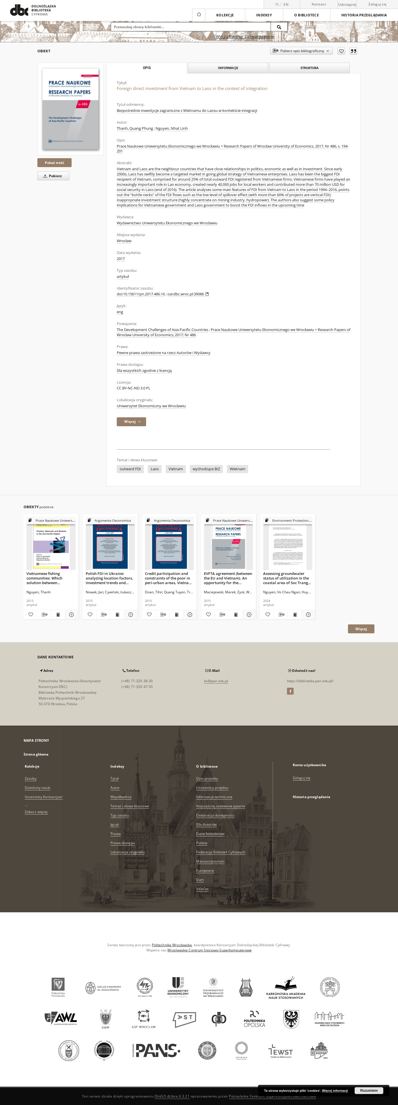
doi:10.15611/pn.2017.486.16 (141, 294)
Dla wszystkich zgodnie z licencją (144, 370)
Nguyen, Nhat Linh (172, 128)
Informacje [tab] (228, 68)
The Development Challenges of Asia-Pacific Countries (162, 329)
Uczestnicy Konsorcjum (44, 796)
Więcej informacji (335, 1090)
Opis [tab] (147, 68)
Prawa (115, 833)
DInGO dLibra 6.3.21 (172, 1096)
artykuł (123, 276)
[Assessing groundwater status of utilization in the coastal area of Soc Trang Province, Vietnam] (287, 543)
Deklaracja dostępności (215, 815)
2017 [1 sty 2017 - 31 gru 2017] (121, 258)
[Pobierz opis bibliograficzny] (44, 614)
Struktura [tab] (310, 68)
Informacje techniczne (214, 796)
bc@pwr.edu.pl (216, 680)
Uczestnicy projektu (212, 787)
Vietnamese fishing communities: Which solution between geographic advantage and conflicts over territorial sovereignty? (50, 578)
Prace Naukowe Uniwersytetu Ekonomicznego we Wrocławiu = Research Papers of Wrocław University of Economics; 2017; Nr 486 (233, 332)
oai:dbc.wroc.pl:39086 (188, 294)
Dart (199, 879)
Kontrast (319, 4)
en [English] (286, 4)
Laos (155, 469)
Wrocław (124, 240)
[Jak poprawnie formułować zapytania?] (284, 36)
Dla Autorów (206, 824)
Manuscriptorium (210, 861)
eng (120, 311)
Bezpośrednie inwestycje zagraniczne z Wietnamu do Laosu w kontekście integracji (187, 110)
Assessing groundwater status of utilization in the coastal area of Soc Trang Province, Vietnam (286, 578)
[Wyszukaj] (279, 26)
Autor (115, 787)
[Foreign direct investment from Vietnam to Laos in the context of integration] (70, 109)
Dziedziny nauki (37, 787)
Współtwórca (120, 796)
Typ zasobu (119, 815)
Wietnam (237, 469)
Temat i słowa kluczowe (129, 806)
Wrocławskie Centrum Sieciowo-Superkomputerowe (209, 950)
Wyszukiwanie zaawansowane (245, 36)
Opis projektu (207, 778)
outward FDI (130, 469)
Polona (201, 842)
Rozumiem (369, 1091)
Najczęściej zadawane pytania (220, 806)
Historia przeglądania (364, 15)
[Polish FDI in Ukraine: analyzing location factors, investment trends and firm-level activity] (110, 543)
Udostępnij (347, 4)
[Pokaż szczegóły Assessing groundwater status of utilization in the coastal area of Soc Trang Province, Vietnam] (307, 614)
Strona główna (36, 754)
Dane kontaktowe (210, 833)
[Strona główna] (198, 15)
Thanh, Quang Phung (135, 128)
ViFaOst (202, 888)
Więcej (361, 628)
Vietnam (176, 469)
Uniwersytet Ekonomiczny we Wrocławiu (151, 406)
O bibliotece (306, 15)
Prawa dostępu (122, 842)
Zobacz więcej (36, 811)
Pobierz (51, 176)
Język (114, 824)
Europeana (205, 870)
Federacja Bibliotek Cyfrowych (220, 852)
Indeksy (264, 15)
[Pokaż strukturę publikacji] (51, 520)
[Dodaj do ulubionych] (341, 51)
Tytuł (114, 778)
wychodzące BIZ (206, 469)
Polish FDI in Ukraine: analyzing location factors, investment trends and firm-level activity (109, 578)
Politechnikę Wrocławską (172, 944)
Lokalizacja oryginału (127, 852)
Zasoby (31, 778)
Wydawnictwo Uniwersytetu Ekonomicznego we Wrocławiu (167, 223)
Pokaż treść (54, 162)
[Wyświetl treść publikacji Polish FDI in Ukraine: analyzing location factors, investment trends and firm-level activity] (117, 614)
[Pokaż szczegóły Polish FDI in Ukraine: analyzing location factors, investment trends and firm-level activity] (130, 614)
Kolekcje (225, 15)
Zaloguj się (377, 4)
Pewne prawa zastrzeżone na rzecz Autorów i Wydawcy (164, 352)
